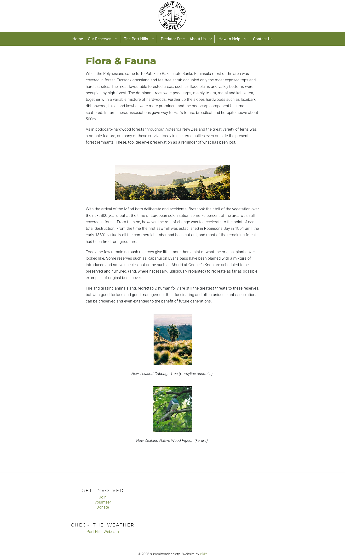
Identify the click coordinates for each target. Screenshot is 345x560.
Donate (103, 507)
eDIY (203, 554)
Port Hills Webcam (102, 531)
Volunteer (102, 502)
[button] (116, 39)
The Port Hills (136, 39)
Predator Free (173, 39)
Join (102, 497)
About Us (198, 39)
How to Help (229, 39)
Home (77, 39)
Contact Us (263, 39)
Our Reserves (99, 39)
